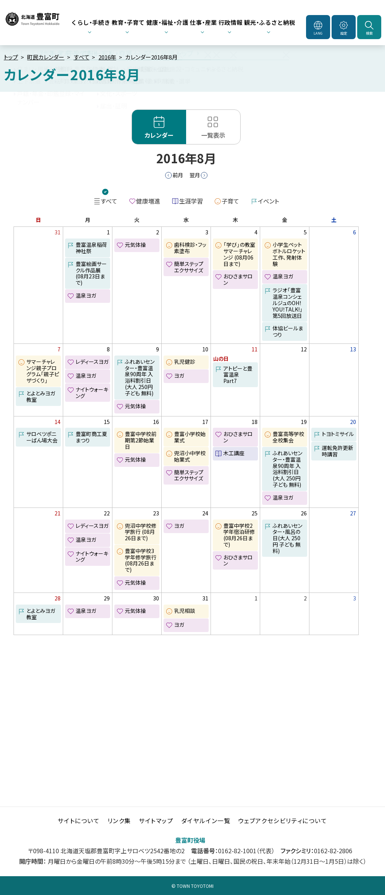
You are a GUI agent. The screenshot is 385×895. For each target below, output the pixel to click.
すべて (81, 57)
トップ (11, 57)
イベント (268, 200)
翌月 (194, 175)
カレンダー (159, 135)
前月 (178, 175)
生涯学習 (191, 200)
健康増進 (148, 200)
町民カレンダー (45, 57)
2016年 (107, 57)
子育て (230, 200)
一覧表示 (213, 135)
